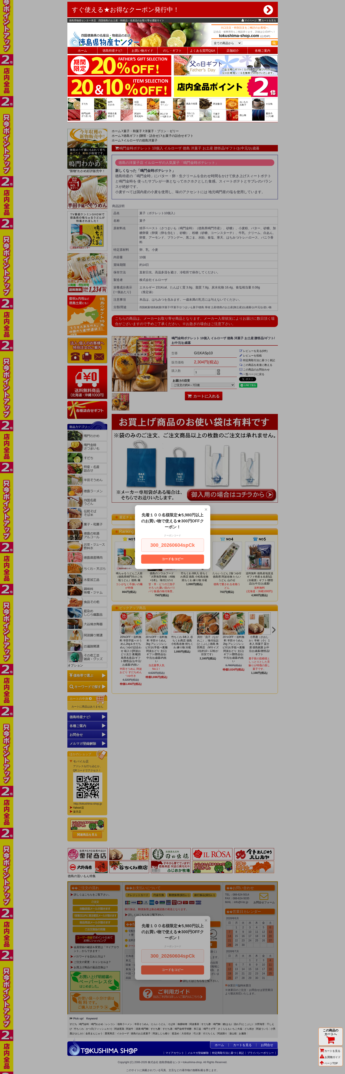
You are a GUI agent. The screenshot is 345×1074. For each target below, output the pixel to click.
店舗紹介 (232, 50)
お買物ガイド (330, 1057)
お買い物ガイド (142, 50)
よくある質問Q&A (202, 50)
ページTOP (329, 1063)
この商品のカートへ (330, 1036)
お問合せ (267, 1045)
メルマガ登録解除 (198, 1052)
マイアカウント (175, 1052)
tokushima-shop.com (239, 35)
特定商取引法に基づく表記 (228, 1052)
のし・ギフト (172, 50)
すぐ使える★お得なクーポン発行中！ (172, 10)
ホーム (82, 50)
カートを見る (267, 20)
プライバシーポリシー (260, 1052)
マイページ (249, 20)
